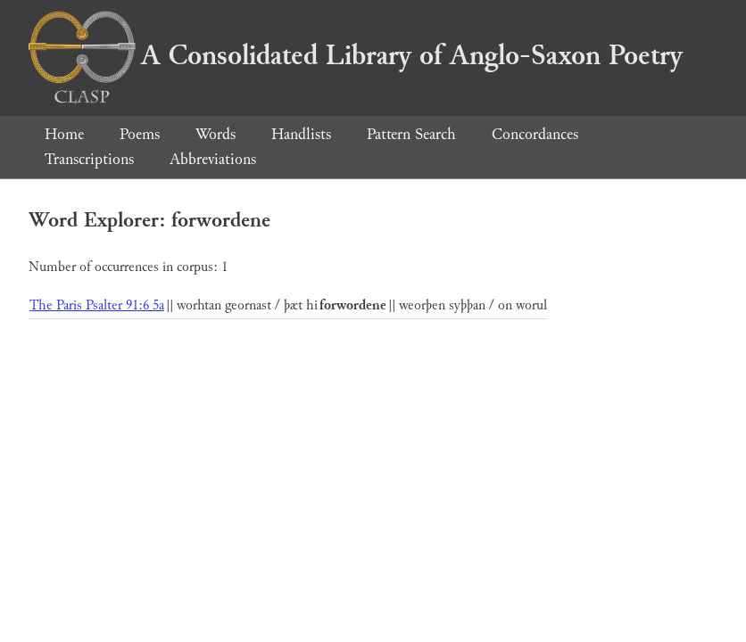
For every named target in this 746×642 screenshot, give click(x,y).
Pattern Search (411, 134)
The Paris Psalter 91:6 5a (96, 305)
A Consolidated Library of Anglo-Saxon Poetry (356, 55)
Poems (140, 134)
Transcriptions (89, 159)
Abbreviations (213, 159)
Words (215, 134)
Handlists (301, 134)
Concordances (535, 134)
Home (64, 134)
